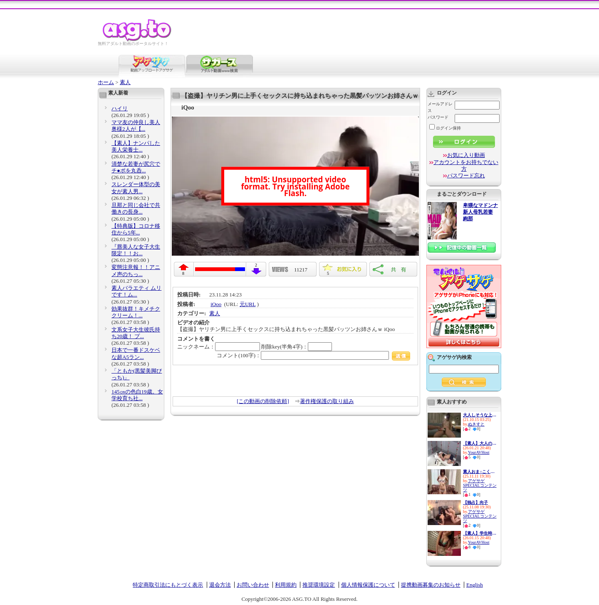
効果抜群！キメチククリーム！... (135, 312)
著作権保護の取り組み (327, 401)
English (474, 585)
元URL (248, 304)
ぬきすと (476, 424)
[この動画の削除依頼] (263, 401)
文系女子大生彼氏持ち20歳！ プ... (135, 332)
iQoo (215, 304)
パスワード (438, 117)
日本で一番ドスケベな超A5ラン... (135, 353)
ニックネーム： (218, 347)
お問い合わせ (253, 585)
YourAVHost (479, 452)
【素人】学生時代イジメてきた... (479, 533)
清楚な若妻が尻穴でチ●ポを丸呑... (135, 167)
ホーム (106, 82)
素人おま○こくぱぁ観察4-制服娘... (479, 471)
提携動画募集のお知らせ (430, 585)
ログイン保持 (445, 128)
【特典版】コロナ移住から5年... (135, 229)
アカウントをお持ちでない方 (465, 165)
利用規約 (286, 585)
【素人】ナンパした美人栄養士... (135, 146)
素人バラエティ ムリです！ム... (136, 291)
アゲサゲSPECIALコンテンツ (480, 485)
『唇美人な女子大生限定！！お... (135, 250)
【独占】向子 (475, 502)
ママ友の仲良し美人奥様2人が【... (135, 125)
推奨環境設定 (318, 585)
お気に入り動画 (466, 155)
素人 (125, 82)
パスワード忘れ (466, 175)
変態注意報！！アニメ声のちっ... (135, 270)
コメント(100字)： (313, 355)
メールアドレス (440, 107)
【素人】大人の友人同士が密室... (479, 443)
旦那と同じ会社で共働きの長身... (135, 208)
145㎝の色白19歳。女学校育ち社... (137, 394)
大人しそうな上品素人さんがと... (479, 415)
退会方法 (220, 585)
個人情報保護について (368, 585)
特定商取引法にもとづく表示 (168, 585)
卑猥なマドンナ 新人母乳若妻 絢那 (480, 212)
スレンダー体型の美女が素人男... (135, 187)
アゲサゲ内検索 (454, 357)
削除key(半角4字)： (296, 347)
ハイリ (119, 108)
